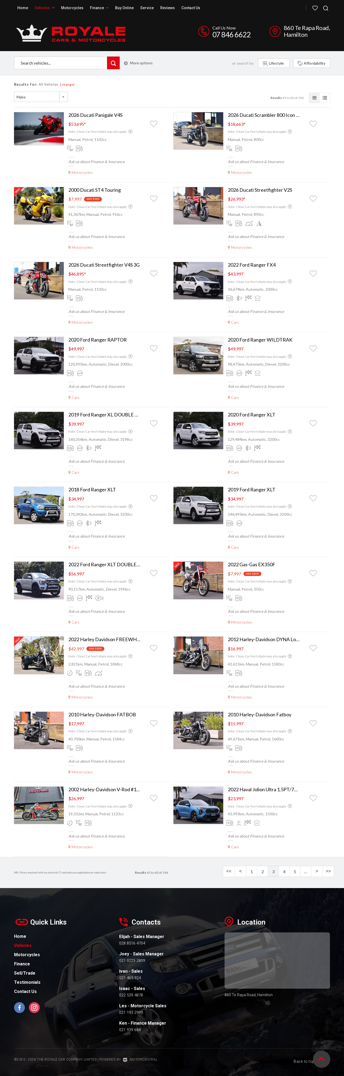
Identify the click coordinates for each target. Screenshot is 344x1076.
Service (147, 8)
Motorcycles (72, 8)
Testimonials (27, 982)
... (307, 871)
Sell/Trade (24, 973)
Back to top (309, 1059)
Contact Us (190, 8)
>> (328, 872)
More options (138, 63)
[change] (67, 84)
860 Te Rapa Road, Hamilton (307, 31)
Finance (99, 8)
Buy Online (124, 8)
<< (231, 872)
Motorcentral (140, 1059)
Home (22, 8)
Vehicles (45, 8)
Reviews (167, 8)
